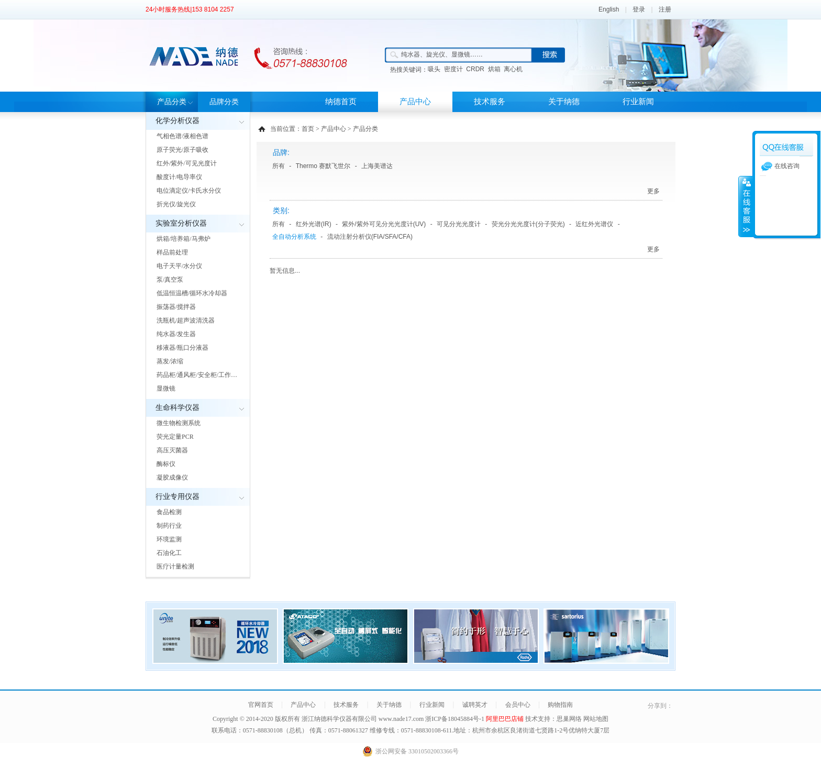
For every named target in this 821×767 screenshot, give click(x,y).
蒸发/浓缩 (170, 361)
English (608, 9)
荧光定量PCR (175, 436)
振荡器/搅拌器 (176, 306)
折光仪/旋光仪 (176, 204)
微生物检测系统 (179, 423)
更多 (653, 191)
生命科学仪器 (177, 408)
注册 (665, 9)
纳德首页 (341, 101)
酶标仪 (166, 464)
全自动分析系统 (294, 236)
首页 (308, 128)
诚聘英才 (474, 704)
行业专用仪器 (177, 497)
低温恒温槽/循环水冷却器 (192, 293)
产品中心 (415, 101)
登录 (639, 9)
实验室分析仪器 (181, 223)
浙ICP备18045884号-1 (455, 718)
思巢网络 (569, 718)
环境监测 (169, 539)
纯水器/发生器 (176, 334)
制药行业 (169, 525)
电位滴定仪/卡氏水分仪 (189, 190)
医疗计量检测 (175, 566)
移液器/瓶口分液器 (182, 347)
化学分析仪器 (177, 121)
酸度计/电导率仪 (179, 177)
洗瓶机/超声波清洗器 (186, 320)
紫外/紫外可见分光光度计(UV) (384, 224)
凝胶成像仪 (172, 477)
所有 (278, 166)
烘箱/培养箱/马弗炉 (183, 238)
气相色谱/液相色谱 (182, 136)
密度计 (453, 69)
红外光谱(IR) (313, 224)
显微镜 (166, 388)
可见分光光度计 (459, 224)
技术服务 (489, 101)
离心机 (513, 69)
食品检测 (169, 512)
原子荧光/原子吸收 (182, 149)
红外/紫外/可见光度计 (187, 163)
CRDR (475, 69)
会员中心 (517, 704)
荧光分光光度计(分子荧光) (528, 224)
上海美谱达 (377, 166)
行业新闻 (638, 101)
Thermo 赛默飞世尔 (323, 166)
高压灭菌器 (172, 450)
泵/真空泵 (170, 279)
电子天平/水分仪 (179, 266)
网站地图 (595, 718)
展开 (745, 206)
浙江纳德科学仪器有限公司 (339, 718)
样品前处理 (172, 252)
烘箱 (494, 69)
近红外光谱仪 (594, 224)
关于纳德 (564, 101)
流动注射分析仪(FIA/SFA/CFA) (370, 236)
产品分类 (171, 102)
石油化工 (169, 553)
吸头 (434, 69)
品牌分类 (224, 102)
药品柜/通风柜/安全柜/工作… (197, 375)
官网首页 (260, 704)
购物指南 (560, 704)
